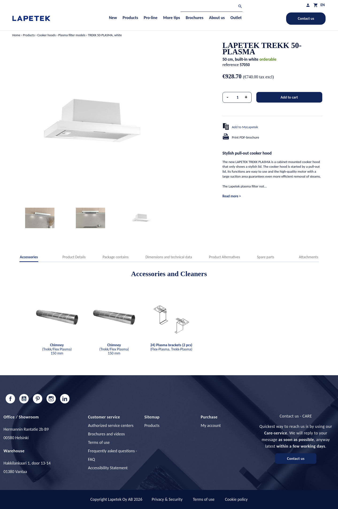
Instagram (51, 398)
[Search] (211, 7)
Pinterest (37, 398)
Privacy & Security (167, 499)
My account (211, 425)
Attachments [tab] (308, 257)
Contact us (306, 18)
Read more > (232, 196)
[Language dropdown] (322, 5)
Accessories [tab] (29, 257)
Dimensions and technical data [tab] (169, 257)
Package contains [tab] (115, 257)
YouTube (24, 398)
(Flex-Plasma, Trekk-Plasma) (171, 347)
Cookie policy (236, 499)
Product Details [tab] (74, 257)
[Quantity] (237, 97)
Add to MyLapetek (245, 127)
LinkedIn (64, 398)
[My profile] (308, 5)
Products (151, 425)
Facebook (10, 398)
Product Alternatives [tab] (224, 257)
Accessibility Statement (108, 467)
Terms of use (99, 442)
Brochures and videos (106, 434)
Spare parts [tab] (265, 257)
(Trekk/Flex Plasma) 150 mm (57, 349)
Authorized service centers (110, 425)
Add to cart (289, 97)
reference (231, 64)
